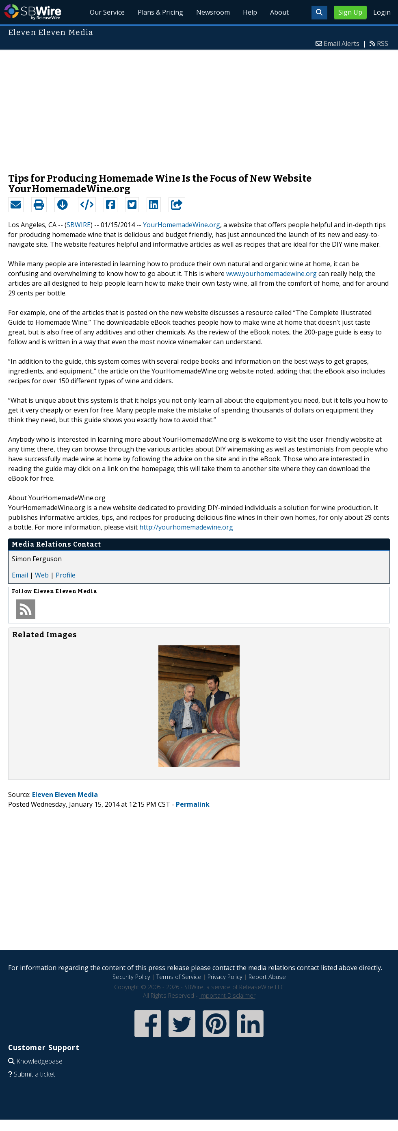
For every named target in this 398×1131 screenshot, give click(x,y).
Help (250, 12)
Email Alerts (341, 43)
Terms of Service (178, 977)
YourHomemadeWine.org (181, 224)
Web (42, 575)
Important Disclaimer (227, 995)
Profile (66, 575)
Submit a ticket (34, 1074)
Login (382, 12)
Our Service (107, 12)
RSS (382, 43)
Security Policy (131, 977)
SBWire (32, 12)
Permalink (193, 804)
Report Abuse (267, 977)
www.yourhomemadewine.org (271, 273)
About (279, 12)
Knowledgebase (39, 1061)
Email (20, 575)
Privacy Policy (225, 977)
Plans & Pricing (160, 12)
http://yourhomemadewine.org (186, 527)
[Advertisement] (199, 107)
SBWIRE (79, 224)
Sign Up (350, 12)
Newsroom (213, 12)
